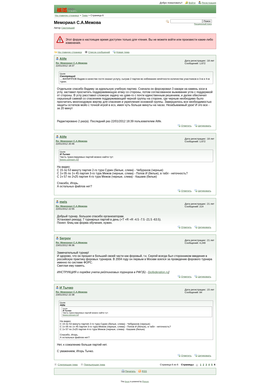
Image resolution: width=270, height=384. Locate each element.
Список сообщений (99, 52)
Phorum (145, 382)
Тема (85, 15)
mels (63, 202)
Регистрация (209, 2)
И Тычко (66, 288)
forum (127, 382)
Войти (192, 2)
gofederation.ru (159, 272)
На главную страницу (67, 15)
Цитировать (204, 125)
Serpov (65, 238)
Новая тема (123, 52)
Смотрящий (68, 28)
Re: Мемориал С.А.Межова (71, 63)
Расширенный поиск (203, 24)
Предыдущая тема (94, 364)
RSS (144, 371)
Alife (63, 59)
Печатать (130, 371)
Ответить (186, 125)
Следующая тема (68, 364)
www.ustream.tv (69, 159)
